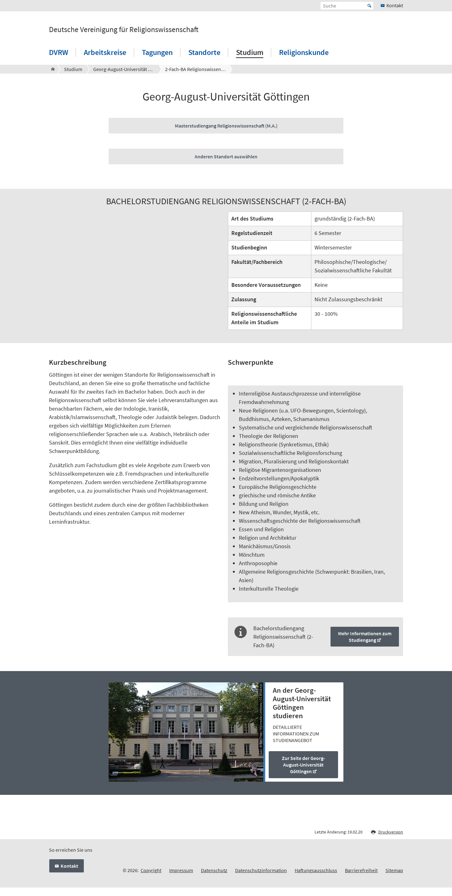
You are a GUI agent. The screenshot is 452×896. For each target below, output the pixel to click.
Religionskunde (304, 52)
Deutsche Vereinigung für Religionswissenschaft (123, 29)
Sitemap (394, 870)
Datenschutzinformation (261, 870)
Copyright (151, 870)
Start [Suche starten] (369, 5)
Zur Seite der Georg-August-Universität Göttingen (303, 764)
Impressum (181, 870)
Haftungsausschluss (316, 870)
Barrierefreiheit (361, 870)
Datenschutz (214, 870)
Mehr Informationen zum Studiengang (364, 636)
